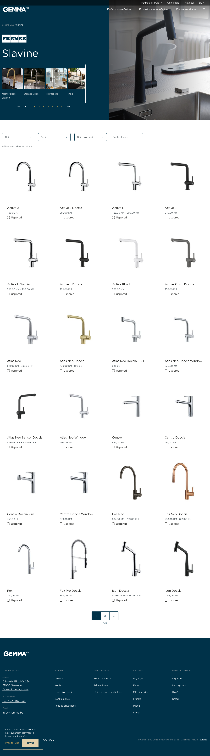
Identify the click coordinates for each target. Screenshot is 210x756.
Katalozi (189, 2)
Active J (13, 208)
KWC (175, 692)
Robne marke (186, 9)
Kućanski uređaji (119, 9)
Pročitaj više (12, 743)
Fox (9, 590)
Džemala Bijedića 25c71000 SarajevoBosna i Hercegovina (16, 685)
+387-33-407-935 (14, 701)
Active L (118, 208)
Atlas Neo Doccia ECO (128, 361)
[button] (18, 137)
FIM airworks (140, 692)
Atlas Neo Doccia (72, 361)
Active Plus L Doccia (179, 284)
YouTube (48, 739)
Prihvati (30, 743)
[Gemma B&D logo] (16, 9)
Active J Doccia (71, 208)
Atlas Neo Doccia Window (183, 361)
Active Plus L (121, 284)
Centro (117, 437)
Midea (136, 705)
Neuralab (203, 739)
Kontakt (59, 685)
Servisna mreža (102, 678)
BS (202, 2)
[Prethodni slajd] (18, 106)
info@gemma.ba (12, 712)
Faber (136, 685)
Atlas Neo (14, 361)
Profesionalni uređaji (153, 9)
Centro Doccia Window (76, 514)
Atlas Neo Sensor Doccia (25, 437)
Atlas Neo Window (73, 437)
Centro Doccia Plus (20, 514)
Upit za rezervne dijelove (108, 692)
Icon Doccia (120, 590)
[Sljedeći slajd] (68, 106)
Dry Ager (138, 678)
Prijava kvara (101, 685)
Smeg (136, 712)
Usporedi (16, 217)
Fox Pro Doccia (71, 590)
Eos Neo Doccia (176, 514)
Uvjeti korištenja (64, 692)
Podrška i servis (151, 2)
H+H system (179, 685)
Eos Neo (118, 514)
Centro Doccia (175, 437)
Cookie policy (62, 699)
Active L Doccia (18, 284)
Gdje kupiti (173, 2)
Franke (137, 699)
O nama (59, 678)
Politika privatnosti (65, 705)
